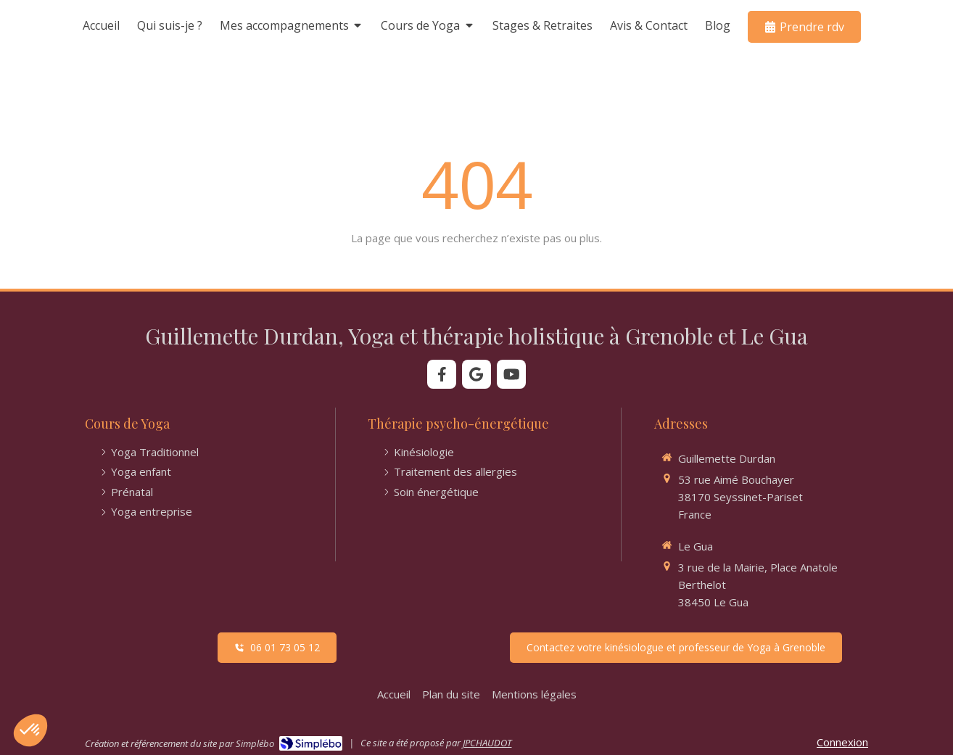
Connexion (842, 742)
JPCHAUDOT (487, 742)
